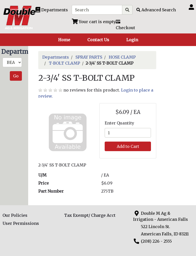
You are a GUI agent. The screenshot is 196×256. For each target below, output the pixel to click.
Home (64, 39)
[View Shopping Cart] (94, 21)
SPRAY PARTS (88, 57)
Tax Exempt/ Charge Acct (89, 215)
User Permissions (21, 223)
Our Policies (15, 215)
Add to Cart (128, 146)
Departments (55, 57)
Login (132, 39)
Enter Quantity (119, 122)
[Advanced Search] (156, 9)
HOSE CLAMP (122, 57)
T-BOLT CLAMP (64, 63)
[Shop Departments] (51, 10)
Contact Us (98, 39)
